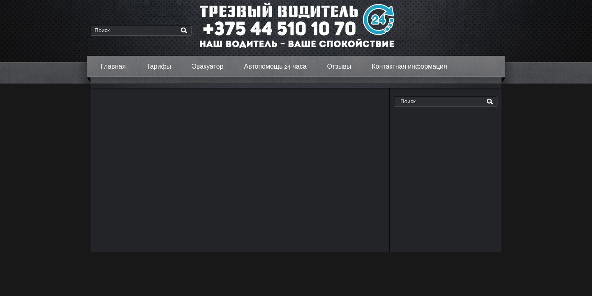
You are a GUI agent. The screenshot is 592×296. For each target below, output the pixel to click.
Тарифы (158, 66)
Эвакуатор (207, 66)
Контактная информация (409, 66)
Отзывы (339, 66)
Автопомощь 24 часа (275, 66)
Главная (113, 66)
